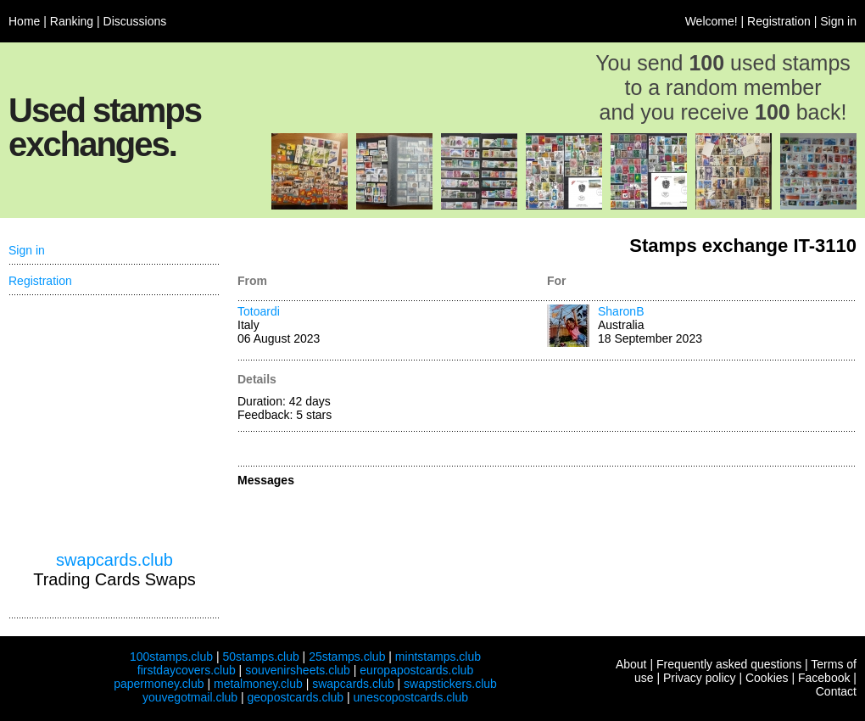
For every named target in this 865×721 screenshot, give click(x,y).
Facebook (824, 678)
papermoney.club (159, 683)
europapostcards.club (416, 670)
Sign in (838, 21)
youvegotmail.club (189, 697)
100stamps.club (171, 656)
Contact (836, 691)
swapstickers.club (450, 683)
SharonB (621, 311)
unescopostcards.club (411, 697)
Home (24, 21)
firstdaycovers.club (186, 670)
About (631, 664)
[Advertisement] (114, 423)
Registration (779, 21)
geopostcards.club (296, 697)
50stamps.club (260, 656)
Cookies (767, 678)
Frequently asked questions (728, 664)
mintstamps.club (438, 656)
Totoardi (258, 311)
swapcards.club (114, 560)
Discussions (135, 21)
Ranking (71, 21)
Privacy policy (699, 678)
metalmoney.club (258, 683)
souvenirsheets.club (297, 670)
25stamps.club (347, 656)
